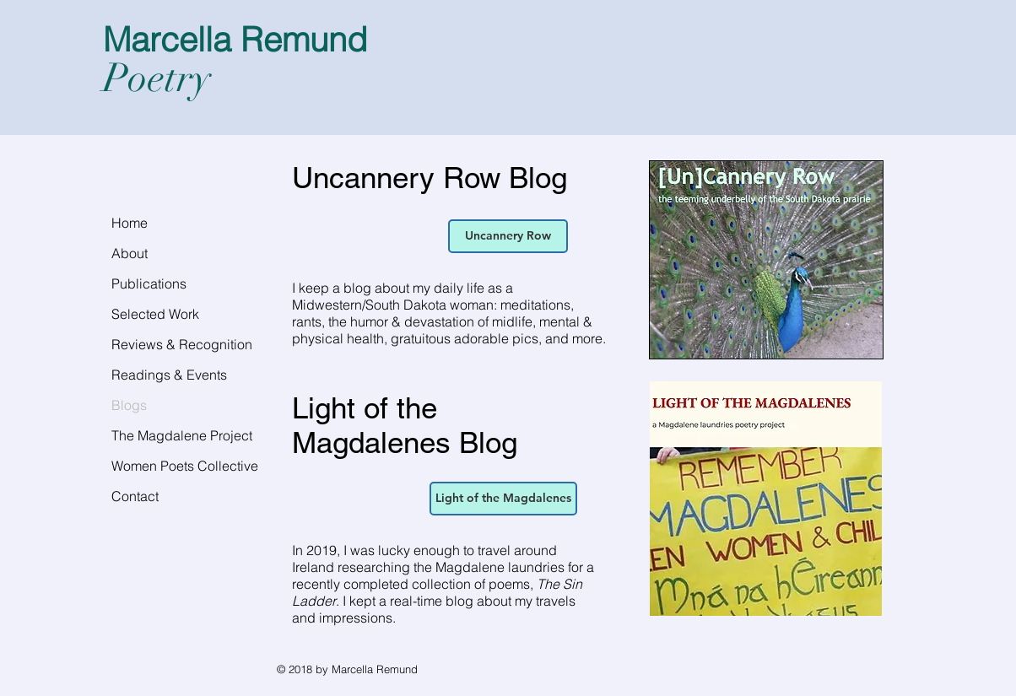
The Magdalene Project (181, 435)
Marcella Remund (235, 39)
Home (129, 222)
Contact (135, 496)
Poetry (157, 78)
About (129, 253)
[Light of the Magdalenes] (503, 498)
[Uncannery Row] (508, 236)
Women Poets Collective (184, 465)
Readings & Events (169, 374)
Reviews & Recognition (181, 344)
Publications (148, 283)
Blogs (129, 405)
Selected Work (155, 313)
